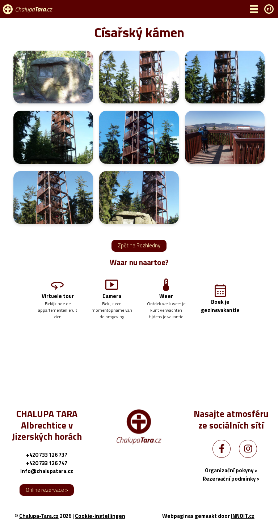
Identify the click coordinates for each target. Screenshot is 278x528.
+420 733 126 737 (46, 455)
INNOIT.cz (242, 516)
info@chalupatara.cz (46, 471)
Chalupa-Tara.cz (39, 516)
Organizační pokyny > (231, 470)
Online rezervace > (47, 490)
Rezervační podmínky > (231, 478)
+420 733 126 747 (46, 463)
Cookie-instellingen (100, 516)
